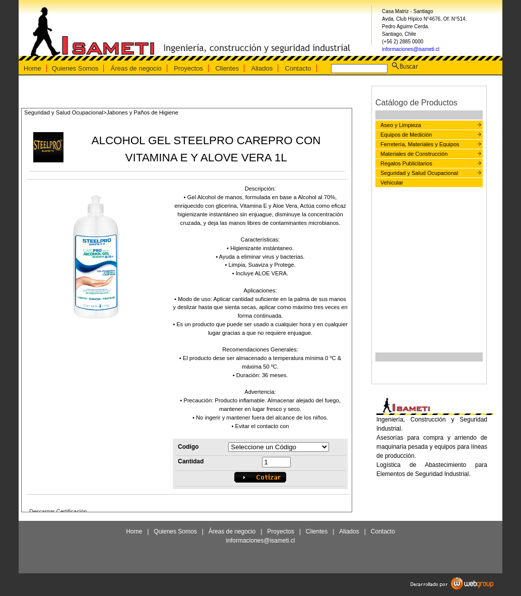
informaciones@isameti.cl (410, 49)
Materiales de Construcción (413, 154)
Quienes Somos (75, 68)
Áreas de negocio (136, 68)
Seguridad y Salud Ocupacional (419, 173)
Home (32, 68)
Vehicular (391, 183)
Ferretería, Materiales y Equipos (420, 144)
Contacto (298, 68)
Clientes (227, 68)
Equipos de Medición (406, 135)
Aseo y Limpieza (400, 125)
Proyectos (188, 68)
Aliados (262, 68)
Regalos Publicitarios (406, 163)
